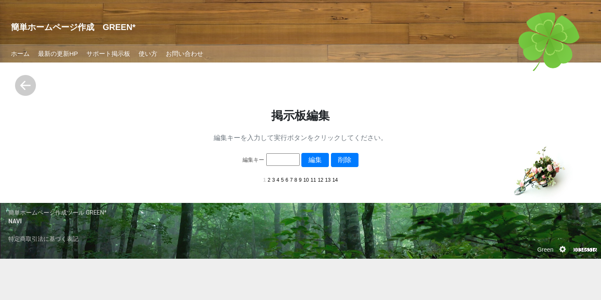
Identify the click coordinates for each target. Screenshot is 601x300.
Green (545, 249)
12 (320, 180)
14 (335, 180)
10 (306, 180)
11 (313, 180)
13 (328, 180)
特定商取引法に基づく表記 (43, 238)
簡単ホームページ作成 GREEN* (73, 27)
